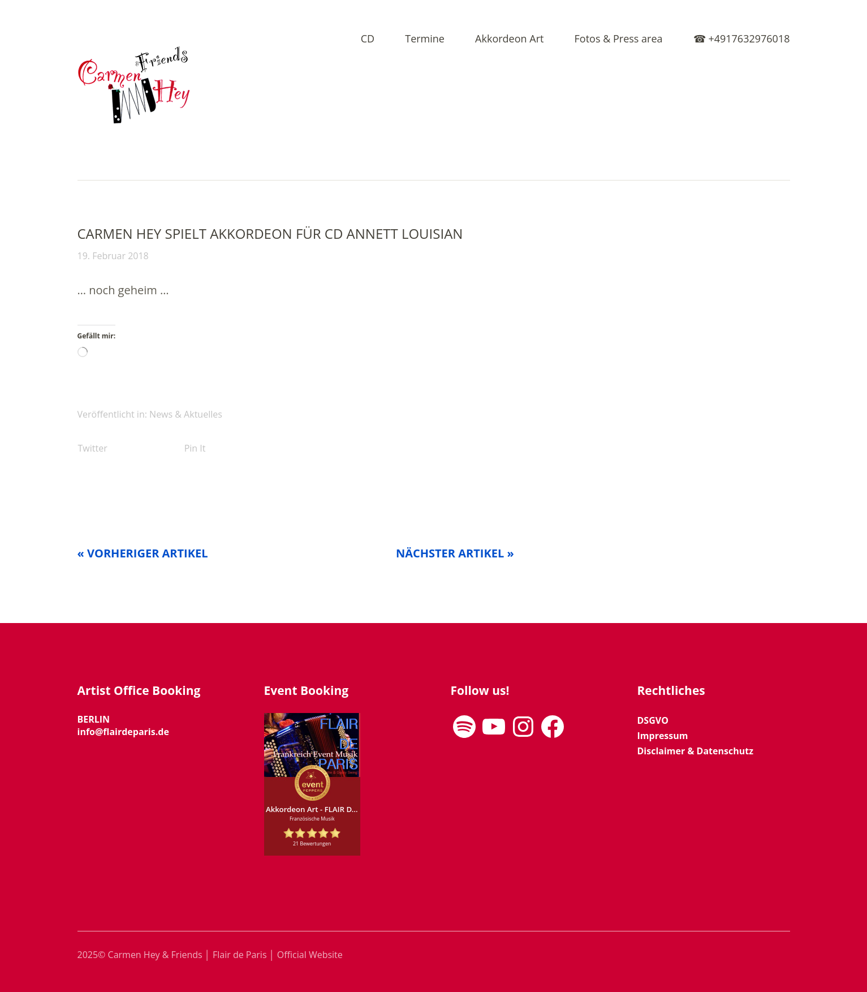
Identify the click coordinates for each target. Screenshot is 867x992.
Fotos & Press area (619, 39)
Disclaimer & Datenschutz (695, 751)
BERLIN (93, 719)
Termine (425, 39)
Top (778, 954)
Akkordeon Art (509, 39)
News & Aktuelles (185, 414)
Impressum (662, 735)
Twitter (92, 448)
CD (367, 39)
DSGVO (652, 720)
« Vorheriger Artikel (142, 553)
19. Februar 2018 (113, 256)
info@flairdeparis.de (123, 731)
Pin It (195, 448)
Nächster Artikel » (455, 553)
